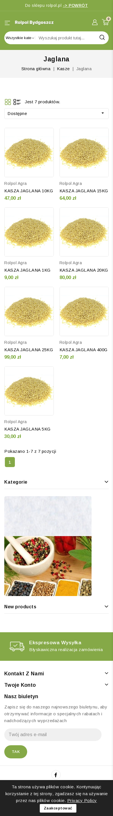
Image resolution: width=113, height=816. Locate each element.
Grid (7, 102)
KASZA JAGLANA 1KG (27, 270)
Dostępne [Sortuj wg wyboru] (56, 113)
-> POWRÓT (75, 5)
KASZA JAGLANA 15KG (84, 190)
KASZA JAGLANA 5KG (27, 429)
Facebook (56, 775)
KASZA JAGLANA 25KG (28, 349)
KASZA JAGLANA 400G (84, 349)
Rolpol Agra (15, 183)
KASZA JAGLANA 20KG (84, 270)
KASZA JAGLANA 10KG (28, 190)
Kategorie (15, 482)
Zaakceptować (58, 808)
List (17, 102)
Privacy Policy (82, 800)
